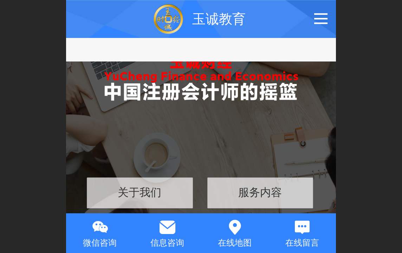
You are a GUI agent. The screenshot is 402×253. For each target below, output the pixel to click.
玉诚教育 (219, 18)
